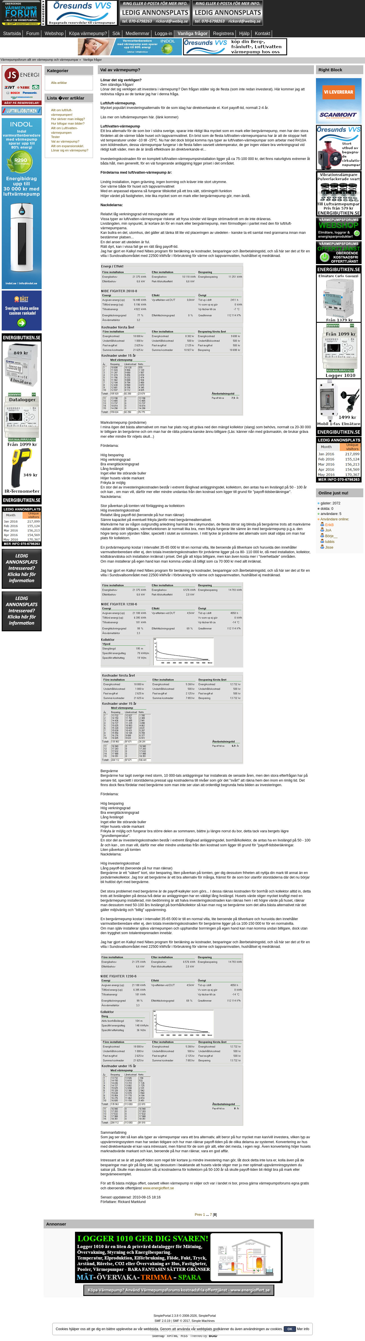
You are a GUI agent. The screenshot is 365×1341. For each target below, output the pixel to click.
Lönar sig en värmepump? (69, 150)
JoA (328, 530)
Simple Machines (203, 1320)
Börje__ (331, 536)
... (208, 1215)
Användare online (334, 519)
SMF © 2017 (181, 1320)
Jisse (329, 547)
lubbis (329, 542)
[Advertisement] (300, 13)
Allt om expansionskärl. (67, 146)
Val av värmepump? (65, 141)
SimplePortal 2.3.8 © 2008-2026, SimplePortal (184, 1315)
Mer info (303, 1329)
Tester (55, 137)
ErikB (329, 525)
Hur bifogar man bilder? (67, 123)
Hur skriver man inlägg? (68, 119)
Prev (198, 1215)
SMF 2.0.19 (162, 1320)
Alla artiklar (59, 82)
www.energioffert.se (158, 1188)
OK (289, 1329)
